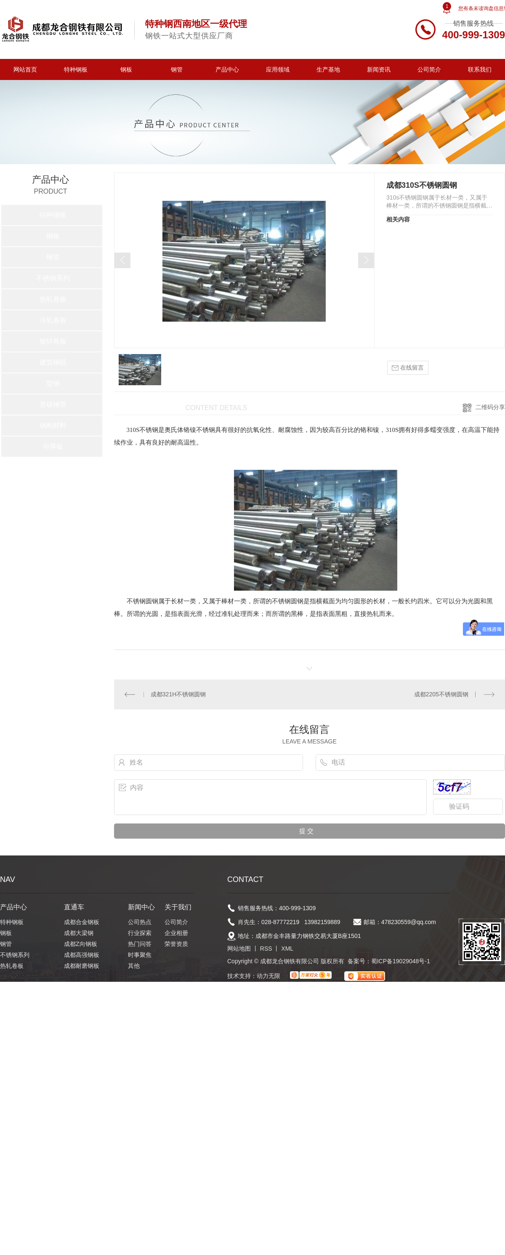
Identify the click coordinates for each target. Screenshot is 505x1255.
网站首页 (25, 69)
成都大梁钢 (78, 933)
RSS (266, 948)
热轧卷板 (53, 299)
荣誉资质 (176, 944)
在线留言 (408, 367)
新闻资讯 (379, 69)
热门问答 (140, 944)
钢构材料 (53, 425)
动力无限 (268, 976)
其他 (134, 966)
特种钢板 (76, 69)
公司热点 (140, 922)
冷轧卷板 (53, 320)
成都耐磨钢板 (81, 966)
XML (287, 948)
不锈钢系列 (53, 278)
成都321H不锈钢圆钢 (178, 694)
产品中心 (227, 69)
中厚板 (53, 446)
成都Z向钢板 (80, 944)
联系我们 (480, 69)
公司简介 (429, 69)
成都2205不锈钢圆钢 (441, 694)
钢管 (177, 69)
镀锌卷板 (53, 341)
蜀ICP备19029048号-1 (400, 961)
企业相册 (176, 933)
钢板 (126, 69)
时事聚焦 (140, 955)
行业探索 (140, 933)
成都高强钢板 (81, 955)
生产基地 (328, 69)
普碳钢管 (53, 404)
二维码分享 (490, 407)
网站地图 (239, 948)
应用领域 (278, 69)
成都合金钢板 (81, 922)
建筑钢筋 (53, 362)
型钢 (53, 383)
